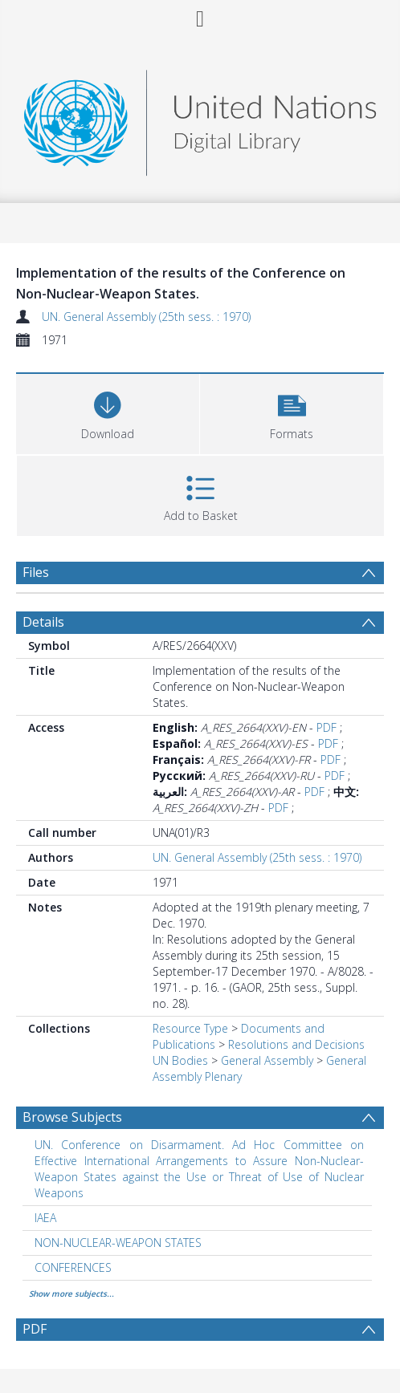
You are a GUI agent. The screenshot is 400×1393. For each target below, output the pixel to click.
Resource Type (190, 1028)
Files (35, 572)
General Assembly (267, 1060)
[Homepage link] (200, 118)
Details (43, 622)
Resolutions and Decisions (296, 1044)
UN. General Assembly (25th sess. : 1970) (146, 316)
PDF (326, 727)
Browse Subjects (72, 1117)
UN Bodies (180, 1060)
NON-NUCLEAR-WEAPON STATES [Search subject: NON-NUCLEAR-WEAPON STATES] (118, 1242)
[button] (291, 412)
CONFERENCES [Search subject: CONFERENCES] (73, 1267)
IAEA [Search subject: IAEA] (45, 1217)
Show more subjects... (71, 1293)
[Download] (107, 412)
